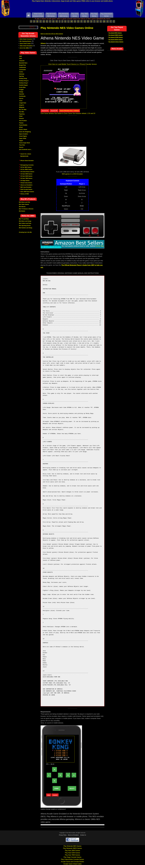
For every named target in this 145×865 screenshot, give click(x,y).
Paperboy (22, 114)
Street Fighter (23, 136)
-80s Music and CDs (24, 202)
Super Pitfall (22, 138)
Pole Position (23, 120)
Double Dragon (23, 85)
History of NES (24, 194)
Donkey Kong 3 (23, 83)
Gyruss (21, 98)
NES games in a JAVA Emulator (72, 174)
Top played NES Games (115, 33)
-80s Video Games (24, 204)
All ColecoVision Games (27, 171)
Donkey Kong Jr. (24, 80)
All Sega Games (24, 180)
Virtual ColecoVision (26, 182)
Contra (21, 71)
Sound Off (54, 110)
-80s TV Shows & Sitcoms (26, 209)
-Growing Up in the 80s (25, 232)
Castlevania (22, 67)
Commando (22, 69)
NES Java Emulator (25, 187)
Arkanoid (21, 60)
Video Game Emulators (26, 45)
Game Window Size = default (69, 110)
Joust (20, 100)
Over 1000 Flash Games (27, 191)
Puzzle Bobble (23, 125)
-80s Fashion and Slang (25, 227)
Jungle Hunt (22, 103)
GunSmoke (22, 96)
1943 (20, 58)
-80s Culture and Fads (25, 223)
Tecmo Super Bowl (24, 142)
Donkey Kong (23, 78)
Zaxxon (21, 147)
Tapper (21, 140)
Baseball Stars (23, 63)
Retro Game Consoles (26, 39)
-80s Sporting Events (25, 225)
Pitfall (20, 116)
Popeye (21, 123)
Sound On (45, 110)
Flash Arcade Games (26, 189)
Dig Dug (21, 76)
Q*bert (21, 127)
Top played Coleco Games (115, 41)
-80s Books (22, 211)
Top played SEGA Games (115, 39)
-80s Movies (22, 206)
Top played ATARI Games (115, 37)
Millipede (21, 107)
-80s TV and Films (24, 219)
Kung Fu (21, 105)
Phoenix (21, 118)
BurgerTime (22, 65)
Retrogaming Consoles (27, 165)
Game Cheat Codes (25, 43)
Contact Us (83, 835)
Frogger (21, 89)
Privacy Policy (62, 835)
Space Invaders (23, 134)
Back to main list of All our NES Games (52, 33)
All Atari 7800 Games (26, 178)
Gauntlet (21, 94)
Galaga (21, 91)
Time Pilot (22, 145)
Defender (21, 74)
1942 (20, 56)
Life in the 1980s (24, 48)
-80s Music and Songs (25, 221)
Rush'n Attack (23, 129)
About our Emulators (26, 185)
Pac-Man (21, 111)
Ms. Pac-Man (22, 109)
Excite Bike (22, 87)
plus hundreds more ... (25, 149)
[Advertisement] (72, 8)
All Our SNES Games (26, 169)
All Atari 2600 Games (26, 174)
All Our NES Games (26, 167)
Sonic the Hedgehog (25, 131)
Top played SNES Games (115, 35)
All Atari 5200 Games (26, 176)
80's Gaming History (26, 41)
